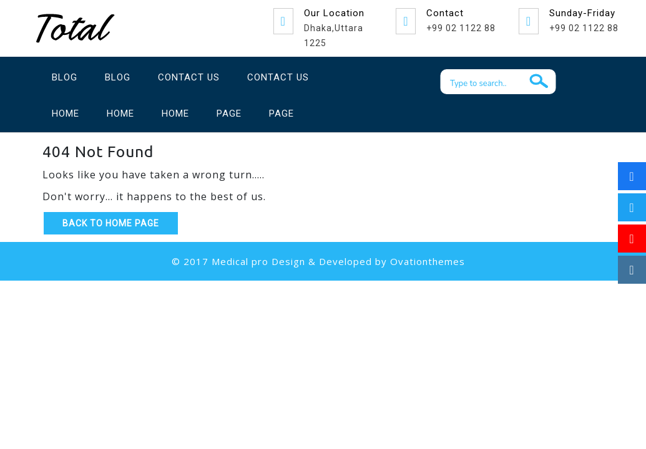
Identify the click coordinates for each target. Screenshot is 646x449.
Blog (64, 77)
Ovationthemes (427, 261)
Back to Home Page (110, 223)
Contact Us (189, 77)
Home (65, 113)
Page (229, 113)
